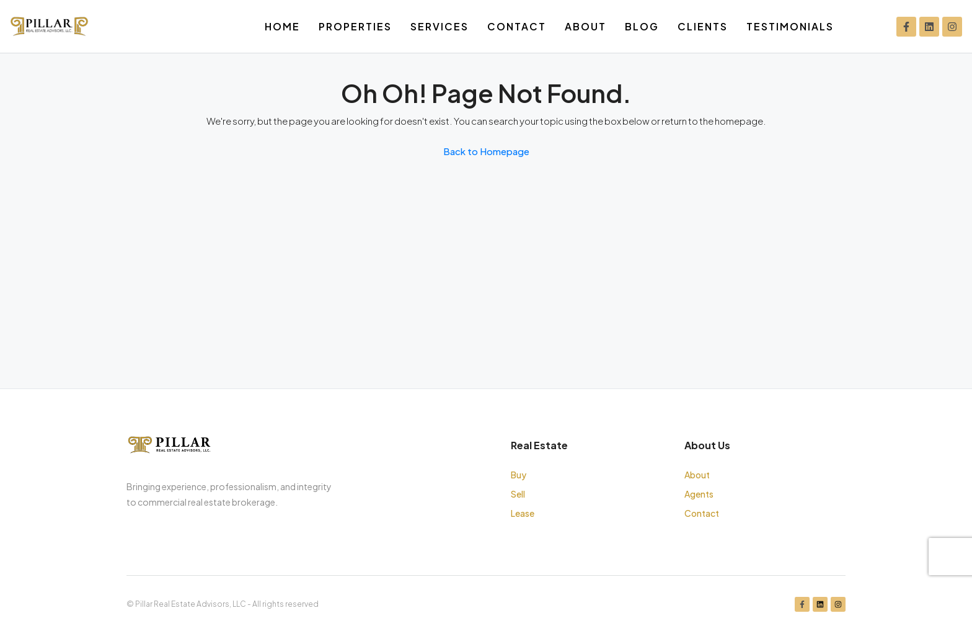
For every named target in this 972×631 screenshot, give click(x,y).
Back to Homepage (486, 151)
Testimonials (790, 26)
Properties (355, 26)
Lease (522, 513)
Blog (642, 26)
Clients (703, 26)
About (585, 26)
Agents (699, 493)
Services (439, 26)
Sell (518, 493)
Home (282, 26)
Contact (516, 26)
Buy (518, 474)
